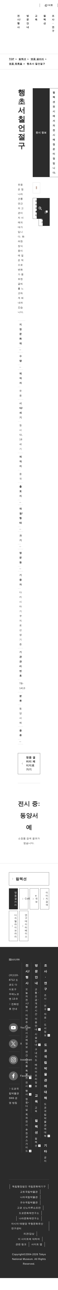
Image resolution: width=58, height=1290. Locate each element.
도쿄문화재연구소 (29, 1213)
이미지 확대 (36, 208)
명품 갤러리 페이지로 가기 (30, 763)
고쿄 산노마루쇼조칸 (29, 1207)
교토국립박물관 (29, 1192)
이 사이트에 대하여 (29, 1239)
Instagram (14, 1059)
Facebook (14, 1075)
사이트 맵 (36, 1244)
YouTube (14, 1027)
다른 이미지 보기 (42, 212)
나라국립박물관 (29, 1197)
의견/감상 (28, 1233)
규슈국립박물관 (29, 1202)
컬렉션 (44, 20)
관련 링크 (21, 1244)
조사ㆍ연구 (53, 23)
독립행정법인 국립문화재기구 (29, 1186)
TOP (11, 59)
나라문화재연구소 (29, 1218)
